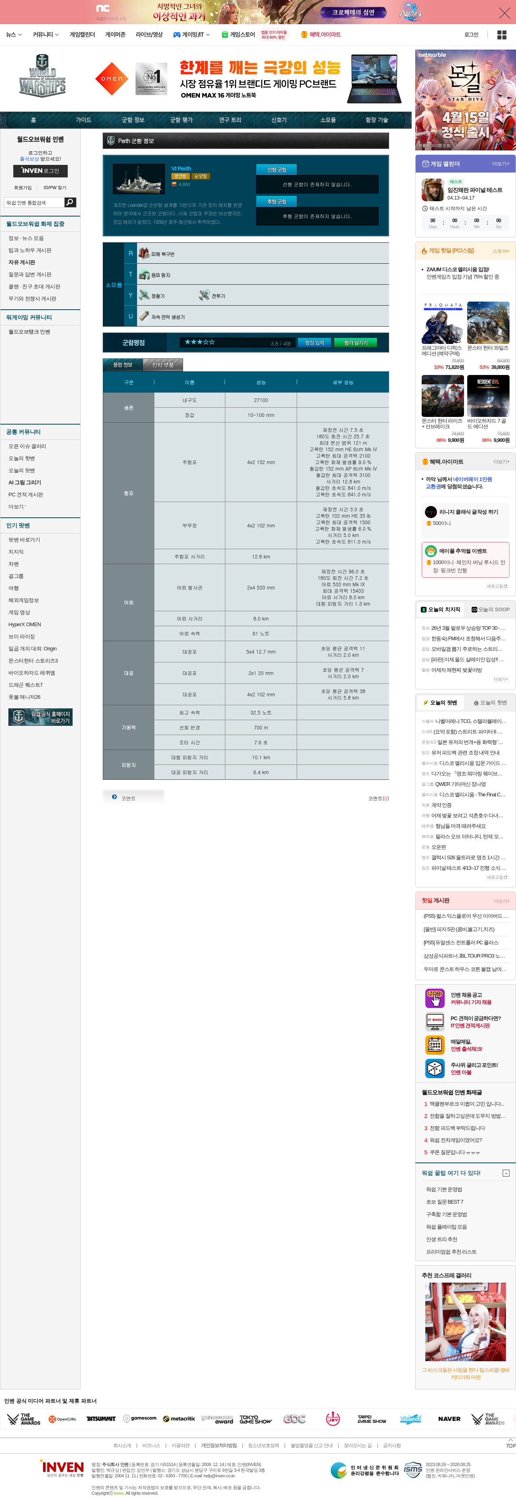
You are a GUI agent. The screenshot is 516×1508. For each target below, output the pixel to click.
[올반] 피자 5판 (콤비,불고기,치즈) (459, 929)
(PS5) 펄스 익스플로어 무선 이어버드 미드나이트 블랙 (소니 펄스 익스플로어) (467, 916)
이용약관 (180, 1445)
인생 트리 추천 (441, 1239)
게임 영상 (19, 612)
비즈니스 (151, 1445)
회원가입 (23, 187)
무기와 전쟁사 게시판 (32, 298)
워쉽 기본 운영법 (444, 1189)
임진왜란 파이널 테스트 (474, 190)
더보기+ (501, 163)
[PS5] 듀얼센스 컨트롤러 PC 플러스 (461, 942)
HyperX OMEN (24, 624)
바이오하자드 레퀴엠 (31, 672)
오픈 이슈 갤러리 (27, 446)
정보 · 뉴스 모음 (26, 238)
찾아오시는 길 (357, 1445)
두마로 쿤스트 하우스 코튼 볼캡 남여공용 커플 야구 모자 (467, 969)
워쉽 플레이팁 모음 (446, 1227)
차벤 (13, 564)
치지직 (16, 551)
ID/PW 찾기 (55, 187)
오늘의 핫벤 (21, 458)
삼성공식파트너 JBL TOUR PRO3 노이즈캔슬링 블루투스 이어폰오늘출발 (467, 956)
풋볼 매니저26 (24, 697)
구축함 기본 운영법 (446, 1214)
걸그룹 (16, 576)
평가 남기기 (358, 342)
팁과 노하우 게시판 (29, 250)
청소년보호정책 (263, 1445)
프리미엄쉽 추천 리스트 (451, 1252)
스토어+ (501, 251)
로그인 (471, 34)
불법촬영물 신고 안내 (312, 1445)
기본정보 (123, 364)
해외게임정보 (23, 600)
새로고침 (495, 586)
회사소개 (122, 1445)
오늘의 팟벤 (21, 470)
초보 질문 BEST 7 (444, 1202)
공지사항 (392, 1445)
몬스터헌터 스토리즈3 (33, 660)
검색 (70, 202)
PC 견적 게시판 (25, 494)
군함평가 (317, 342)
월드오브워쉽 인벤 (40, 139)
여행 (13, 588)
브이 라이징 (21, 636)
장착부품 (163, 364)
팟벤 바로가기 (24, 539)
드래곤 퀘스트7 (25, 684)
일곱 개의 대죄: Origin (32, 648)
